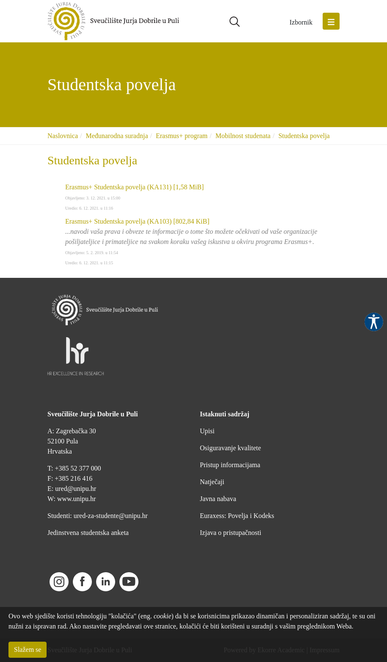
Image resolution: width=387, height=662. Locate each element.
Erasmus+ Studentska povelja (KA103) (137, 221)
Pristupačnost (374, 322)
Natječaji (212, 481)
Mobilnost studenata (243, 135)
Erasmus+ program (181, 135)
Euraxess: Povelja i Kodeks (237, 515)
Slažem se (27, 649)
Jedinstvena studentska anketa (88, 532)
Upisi (207, 431)
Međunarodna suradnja (117, 135)
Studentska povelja (303, 135)
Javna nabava (218, 498)
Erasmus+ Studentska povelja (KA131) (134, 187)
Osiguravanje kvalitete (230, 447)
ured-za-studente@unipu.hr (111, 515)
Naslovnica (62, 135)
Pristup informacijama (230, 464)
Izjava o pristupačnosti (230, 532)
